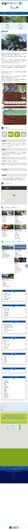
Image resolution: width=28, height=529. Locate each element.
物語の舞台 (6, 329)
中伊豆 (5, 376)
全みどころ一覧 (7, 384)
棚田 (5, 405)
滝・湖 (7, 28)
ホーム (1, 417)
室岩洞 (5, 310)
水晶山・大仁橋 (7, 311)
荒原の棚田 (6, 313)
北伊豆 (7, 24)
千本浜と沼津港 (7, 308)
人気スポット (6, 321)
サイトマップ (23, 13)
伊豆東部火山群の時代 (8, 340)
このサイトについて (13, 13)
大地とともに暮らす (8, 343)
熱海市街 (6, 307)
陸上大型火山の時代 (8, 339)
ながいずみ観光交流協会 (10, 145)
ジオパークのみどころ (3, 419)
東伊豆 (5, 370)
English (4, 13)
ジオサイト (21, 24)
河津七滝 (6, 406)
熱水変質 (6, 408)
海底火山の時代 (7, 337)
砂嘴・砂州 (6, 409)
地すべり (6, 399)
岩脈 (5, 402)
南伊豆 (5, 373)
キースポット (20, 26)
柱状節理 (6, 361)
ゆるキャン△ (6, 393)
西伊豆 (5, 371)
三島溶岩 (20, 28)
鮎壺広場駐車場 (6, 178)
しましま (6, 360)
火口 (5, 357)
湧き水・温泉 (6, 358)
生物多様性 (6, 326)
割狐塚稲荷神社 (14, 76)
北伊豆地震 (6, 396)
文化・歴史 (6, 327)
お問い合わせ (14, 487)
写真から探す (6, 323)
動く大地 (7, 26)
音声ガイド (6, 411)
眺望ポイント (6, 354)
